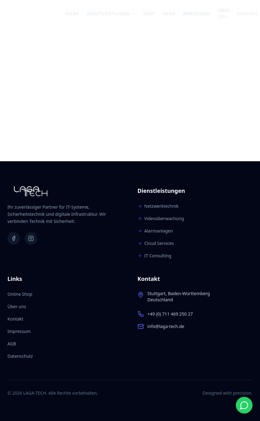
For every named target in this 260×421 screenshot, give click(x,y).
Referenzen (197, 13)
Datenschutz (20, 356)
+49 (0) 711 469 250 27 (170, 314)
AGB (11, 344)
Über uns (224, 13)
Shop (149, 13)
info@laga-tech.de (166, 326)
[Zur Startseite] (36, 13)
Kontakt (247, 13)
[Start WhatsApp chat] (244, 405)
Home (72, 13)
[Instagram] (31, 238)
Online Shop (19, 294)
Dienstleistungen (111, 13)
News (169, 13)
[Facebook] (13, 238)
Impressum (19, 331)
